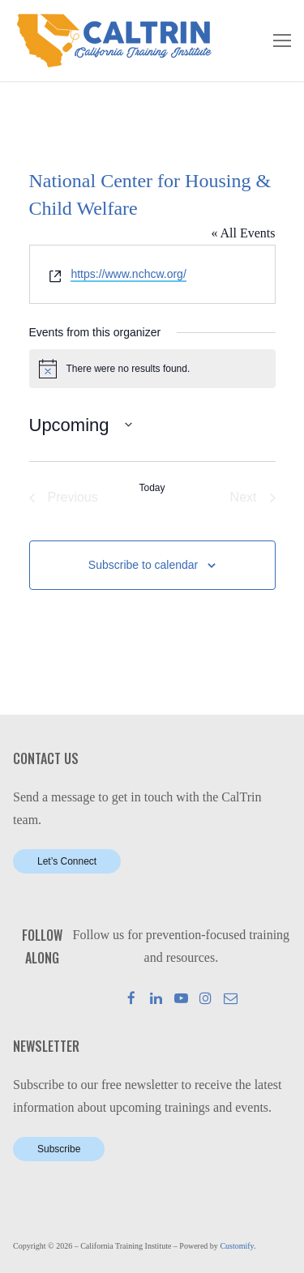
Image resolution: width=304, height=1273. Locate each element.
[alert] (152, 368)
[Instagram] (206, 997)
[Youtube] (181, 997)
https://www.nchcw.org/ (128, 273)
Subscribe (58, 1149)
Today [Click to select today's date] (152, 487)
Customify (237, 1245)
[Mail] (230, 997)
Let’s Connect (66, 861)
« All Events (243, 233)
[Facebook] (131, 997)
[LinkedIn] (156, 997)
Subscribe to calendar (143, 564)
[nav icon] (282, 40)
